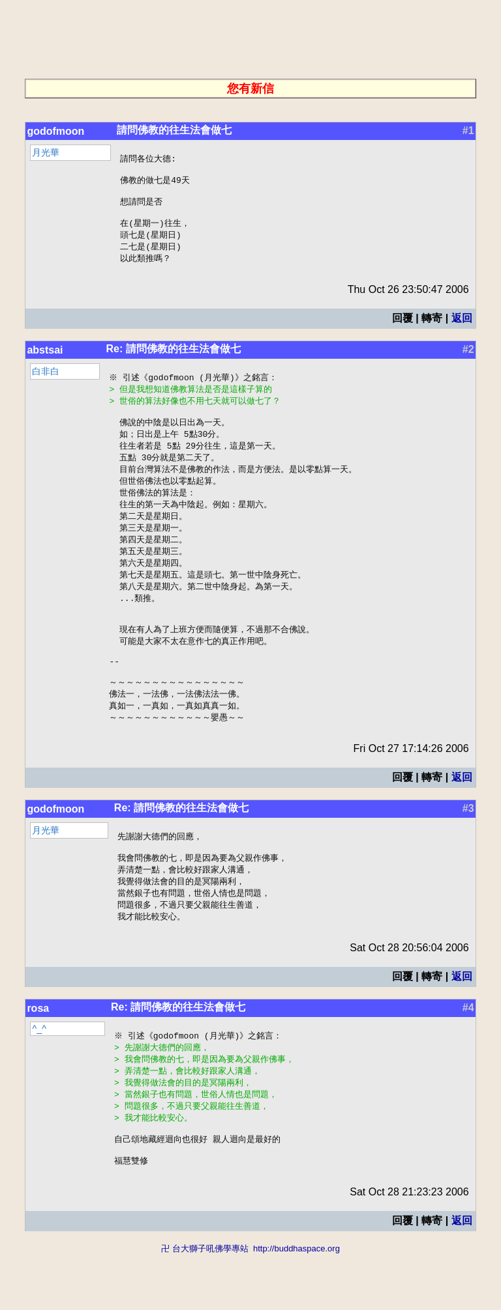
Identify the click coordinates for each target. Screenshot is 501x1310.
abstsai (45, 360)
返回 (461, 328)
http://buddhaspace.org (296, 1304)
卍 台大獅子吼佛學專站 (205, 1304)
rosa (38, 1053)
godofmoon (55, 131)
